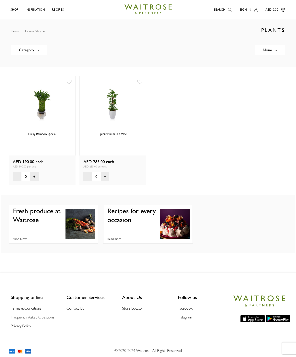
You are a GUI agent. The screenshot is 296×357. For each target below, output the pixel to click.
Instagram (185, 317)
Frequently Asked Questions (32, 317)
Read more (114, 239)
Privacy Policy (21, 326)
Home (15, 31)
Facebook (185, 308)
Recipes (58, 9)
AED (275, 9)
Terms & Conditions (26, 308)
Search (223, 9)
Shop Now (20, 239)
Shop (14, 9)
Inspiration (35, 9)
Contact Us (75, 308)
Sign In (249, 9)
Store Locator (132, 308)
